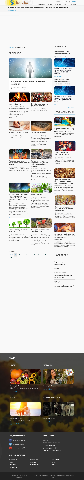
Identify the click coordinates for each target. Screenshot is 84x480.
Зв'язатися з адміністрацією (52, 451)
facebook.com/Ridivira (17, 440)
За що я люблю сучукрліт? (64, 286)
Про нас (45, 440)
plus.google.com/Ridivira (18, 448)
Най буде (13, 397)
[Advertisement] (42, 29)
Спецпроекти (12, 10)
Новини (50, 4)
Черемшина (47, 365)
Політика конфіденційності (51, 443)
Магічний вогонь (15, 104)
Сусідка (57, 282)
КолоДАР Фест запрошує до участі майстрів (40, 105)
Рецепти (65, 4)
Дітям (66, 7)
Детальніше (58, 76)
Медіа (46, 7)
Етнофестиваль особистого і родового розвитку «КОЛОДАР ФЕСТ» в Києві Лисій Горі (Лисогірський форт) (19, 198)
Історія (36, 7)
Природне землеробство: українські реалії (40, 230)
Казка (56, 268)
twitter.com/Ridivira (16, 444)
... (19, 114)
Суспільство (20, 7)
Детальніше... (15, 391)
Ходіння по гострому (38, 132)
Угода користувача (49, 445)
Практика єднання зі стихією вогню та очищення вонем (19, 162)
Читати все (70, 107)
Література (52, 7)
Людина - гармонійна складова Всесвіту (28, 82)
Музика (20, 386)
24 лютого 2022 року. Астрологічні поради (62, 80)
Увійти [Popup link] (73, 1)
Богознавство (12, 7)
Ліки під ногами (36, 194)
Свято (12, 365)
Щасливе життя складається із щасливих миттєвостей (63, 275)
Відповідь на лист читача (18, 132)
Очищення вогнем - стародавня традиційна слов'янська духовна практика (39, 163)
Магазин (73, 4)
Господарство (29, 7)
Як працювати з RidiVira (50, 448)
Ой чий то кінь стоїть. (51, 397)
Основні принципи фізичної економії (19, 230)
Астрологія (41, 4)
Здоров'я (41, 7)
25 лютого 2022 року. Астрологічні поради (62, 52)
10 (11, 258)
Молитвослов (60, 7)
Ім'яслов (58, 4)
